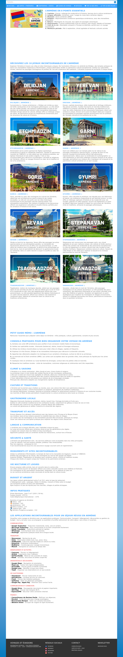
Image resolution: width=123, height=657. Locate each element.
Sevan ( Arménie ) (19, 240)
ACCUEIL (11, 6)
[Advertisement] (61, 46)
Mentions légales (77, 650)
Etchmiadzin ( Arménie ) (22, 148)
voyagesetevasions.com (33, 646)
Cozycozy (15, 552)
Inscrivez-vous (102, 646)
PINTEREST (49, 648)
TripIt (14, 570)
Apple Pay (26, 582)
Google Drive (17, 588)
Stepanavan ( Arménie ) (75, 240)
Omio (14, 540)
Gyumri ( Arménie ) (72, 194)
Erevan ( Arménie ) (72, 102)
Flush (14, 579)
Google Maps (17, 563)
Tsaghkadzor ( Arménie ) (23, 285)
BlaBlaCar (15, 545)
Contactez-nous (76, 646)
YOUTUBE (49, 652)
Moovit (14, 546)
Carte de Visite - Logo (78, 648)
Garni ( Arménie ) (72, 148)
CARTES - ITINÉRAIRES (25, 6)
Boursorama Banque (20, 601)
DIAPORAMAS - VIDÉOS (45, 6)
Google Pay (16, 582)
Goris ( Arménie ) (19, 194)
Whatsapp (16, 531)
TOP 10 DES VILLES (108, 6)
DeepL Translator (18, 529)
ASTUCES (78, 6)
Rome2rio (15, 543)
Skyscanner (16, 538)
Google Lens (16, 568)
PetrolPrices (16, 577)
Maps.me (15, 565)
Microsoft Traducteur (20, 527)
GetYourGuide (17, 556)
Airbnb (14, 554)
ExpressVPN (16, 591)
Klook (14, 557)
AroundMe (16, 566)
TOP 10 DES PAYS (91, 6)
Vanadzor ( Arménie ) (74, 285)
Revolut (15, 599)
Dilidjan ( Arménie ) (20, 102)
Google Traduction (19, 526)
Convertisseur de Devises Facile (24, 597)
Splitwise (15, 581)
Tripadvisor (16, 576)
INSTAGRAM (49, 650)
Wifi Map (15, 590)
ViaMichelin (16, 541)
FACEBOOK (49, 646)
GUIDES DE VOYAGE (63, 6)
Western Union (17, 602)
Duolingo (15, 532)
